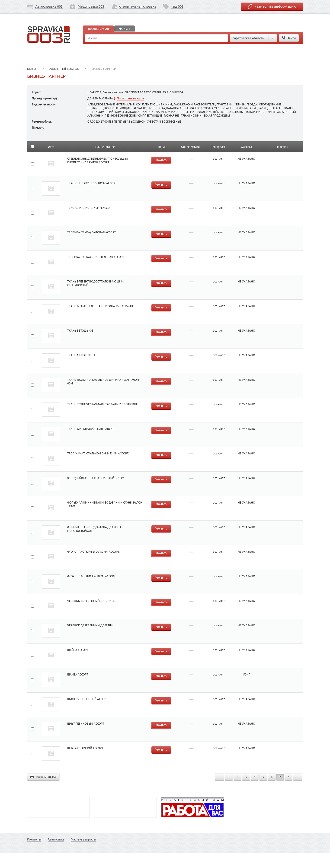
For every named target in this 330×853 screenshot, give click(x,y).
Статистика (56, 839)
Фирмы (124, 29)
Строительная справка (137, 6)
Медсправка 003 (91, 6)
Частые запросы (83, 839)
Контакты (34, 839)
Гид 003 (177, 6)
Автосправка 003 (49, 6)
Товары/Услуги (98, 29)
